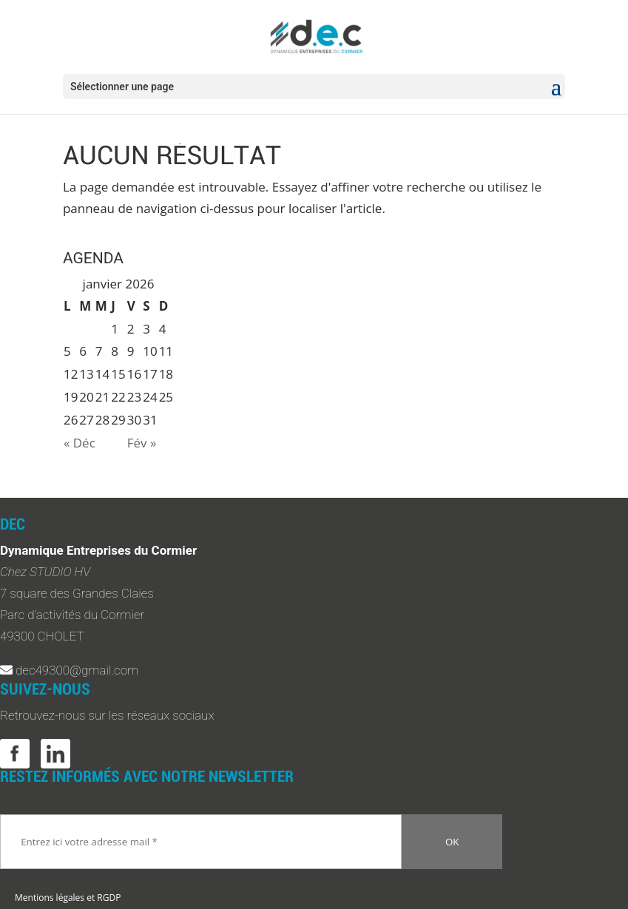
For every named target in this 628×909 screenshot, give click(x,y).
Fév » (142, 442)
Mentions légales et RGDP (68, 897)
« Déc (79, 442)
